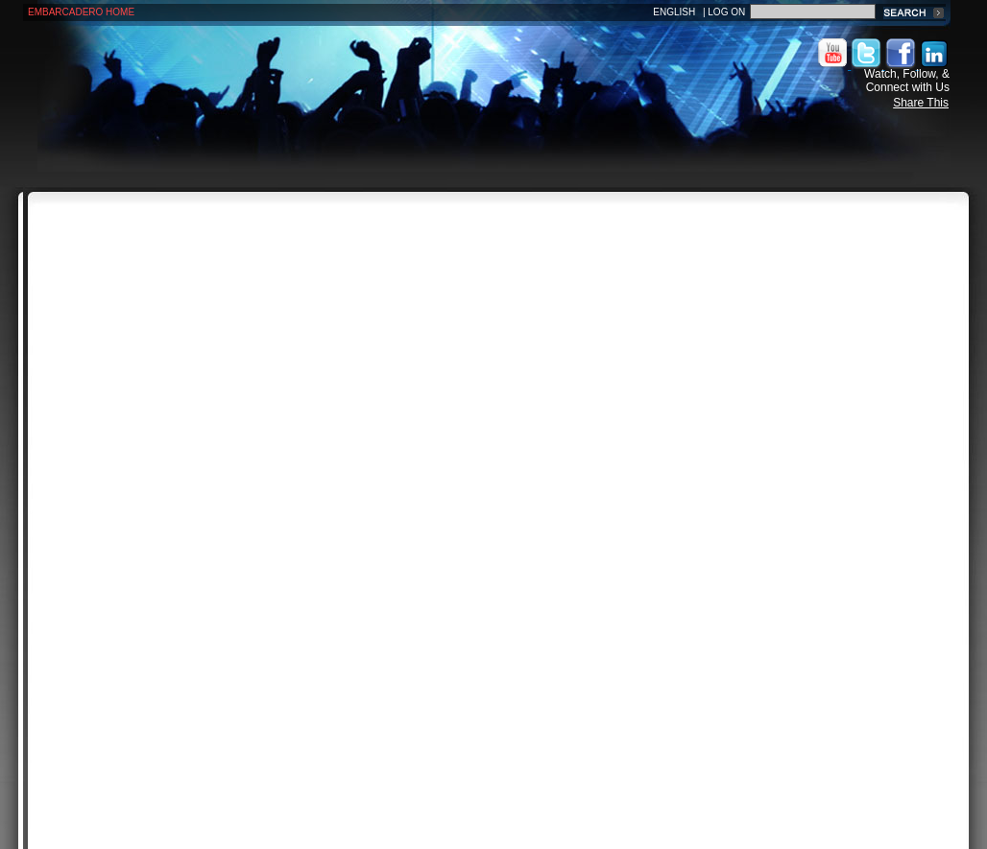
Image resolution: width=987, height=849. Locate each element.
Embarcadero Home (81, 12)
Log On (726, 12)
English (674, 12)
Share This (921, 102)
